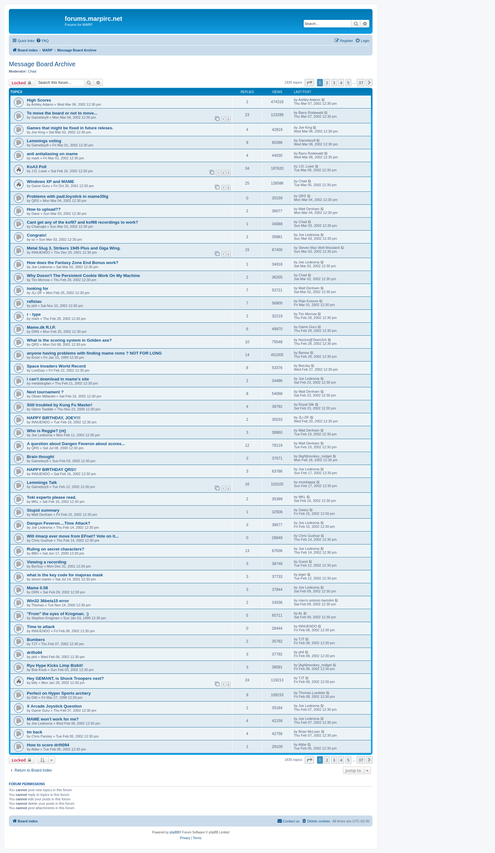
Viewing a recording (46, 562)
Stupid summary (43, 510)
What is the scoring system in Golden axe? (69, 340)
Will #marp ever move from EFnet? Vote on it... (73, 536)
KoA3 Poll (36, 166)
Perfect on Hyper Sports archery (59, 693)
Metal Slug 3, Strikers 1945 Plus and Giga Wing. (74, 248)
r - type (34, 314)
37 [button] (361, 82)
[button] (309, 82)
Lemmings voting (44, 140)
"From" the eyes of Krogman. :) (58, 613)
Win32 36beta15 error (48, 600)
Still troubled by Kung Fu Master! (59, 405)
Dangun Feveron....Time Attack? (58, 523)
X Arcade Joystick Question (54, 706)
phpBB (174, 832)
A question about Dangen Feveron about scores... (76, 443)
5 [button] (348, 82)
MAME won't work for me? (53, 719)
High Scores (39, 100)
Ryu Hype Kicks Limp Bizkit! (55, 665)
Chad (32, 71)
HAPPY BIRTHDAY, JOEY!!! (54, 417)
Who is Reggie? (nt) (46, 430)
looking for (37, 288)
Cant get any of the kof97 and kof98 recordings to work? (82, 222)
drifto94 (34, 652)
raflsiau (34, 301)
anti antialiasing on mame (52, 153)
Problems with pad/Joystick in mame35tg (67, 196)
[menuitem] (42, 40)
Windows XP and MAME (50, 181)
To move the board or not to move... (62, 113)
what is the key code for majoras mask (65, 575)
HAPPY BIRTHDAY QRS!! (51, 469)
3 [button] (334, 82)
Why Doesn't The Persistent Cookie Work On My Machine (83, 275)
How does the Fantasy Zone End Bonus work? (72, 262)
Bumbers (36, 639)
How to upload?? (44, 209)
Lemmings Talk (42, 482)
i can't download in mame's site (58, 379)
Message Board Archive (42, 64)
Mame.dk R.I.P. (41, 327)
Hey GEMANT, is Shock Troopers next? (65, 678)
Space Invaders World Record (56, 366)
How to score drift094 (48, 745)
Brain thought (40, 456)
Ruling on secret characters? (55, 549)
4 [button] (341, 82)
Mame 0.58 (37, 587)
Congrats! (36, 235)
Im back (34, 732)
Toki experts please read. (51, 497)
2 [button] (327, 82)
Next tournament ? (45, 392)
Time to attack (41, 626)
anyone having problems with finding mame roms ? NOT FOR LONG (94, 353)
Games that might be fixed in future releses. (70, 128)
